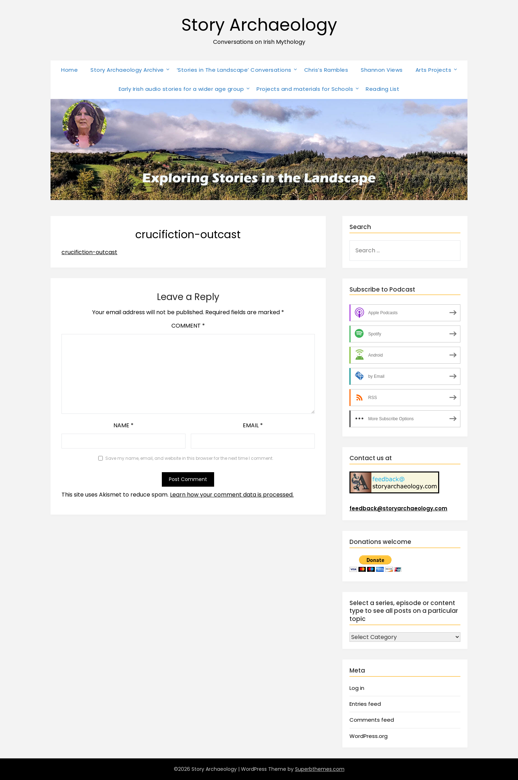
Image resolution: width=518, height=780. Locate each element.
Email (253, 425)
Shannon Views (382, 70)
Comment (188, 326)
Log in (356, 688)
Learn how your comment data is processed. (232, 495)
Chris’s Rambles (326, 70)
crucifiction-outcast (89, 252)
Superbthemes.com (320, 769)
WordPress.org (368, 736)
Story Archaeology (259, 25)
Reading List (382, 89)
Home (69, 70)
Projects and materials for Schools (305, 89)
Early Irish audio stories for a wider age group (181, 89)
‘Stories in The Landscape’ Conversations (234, 70)
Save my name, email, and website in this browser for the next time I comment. (189, 458)
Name (123, 425)
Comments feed (371, 719)
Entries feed (365, 704)
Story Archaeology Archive (127, 70)
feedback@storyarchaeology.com (398, 508)
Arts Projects (434, 70)
